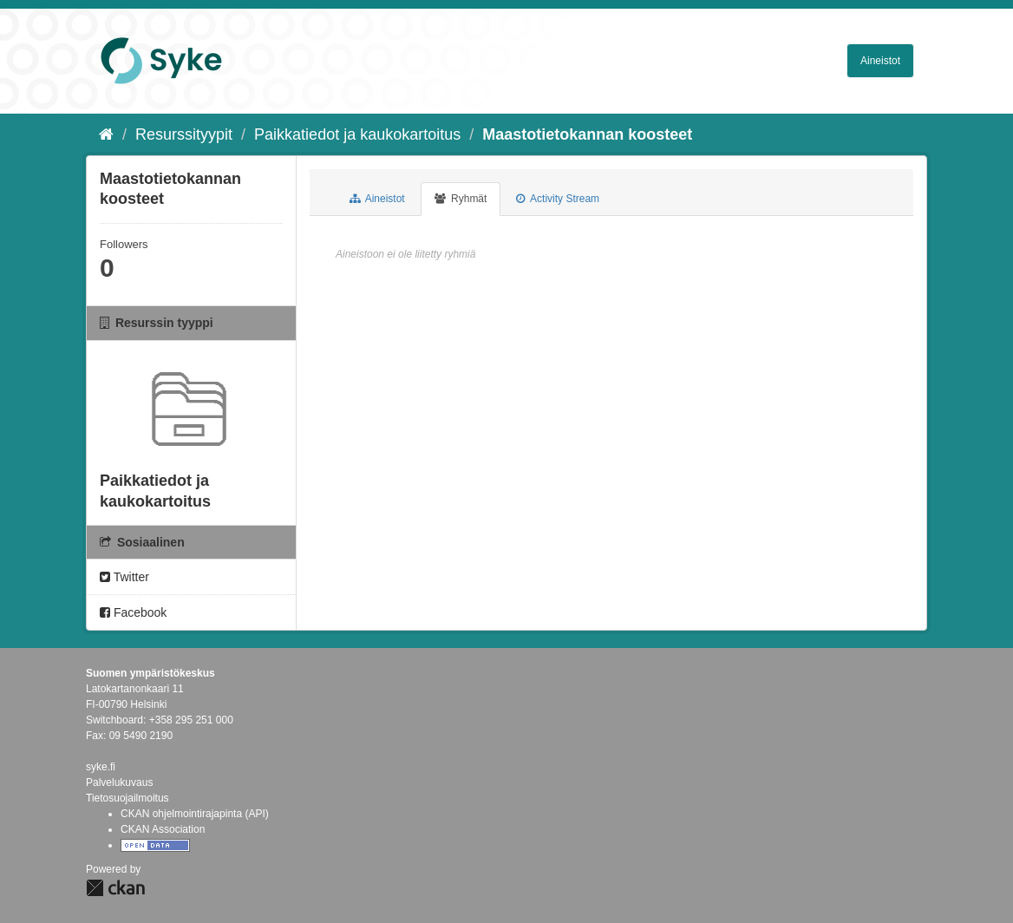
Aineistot (880, 61)
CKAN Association (163, 829)
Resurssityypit (183, 134)
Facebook (133, 612)
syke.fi (100, 767)
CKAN (115, 888)
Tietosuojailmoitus (127, 798)
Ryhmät (461, 199)
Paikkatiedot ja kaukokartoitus (357, 134)
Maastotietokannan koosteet (587, 134)
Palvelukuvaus (119, 782)
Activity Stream (557, 199)
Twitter (124, 577)
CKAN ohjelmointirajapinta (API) (195, 814)
